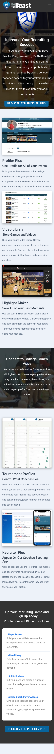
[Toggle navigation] (50, 6)
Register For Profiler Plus (26, 103)
